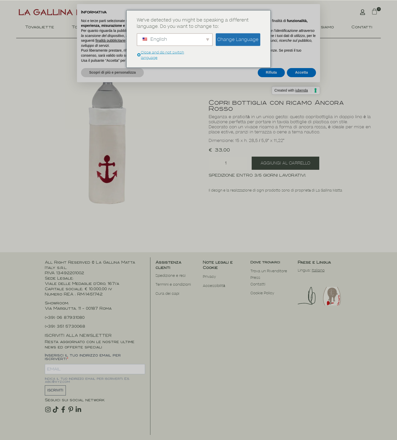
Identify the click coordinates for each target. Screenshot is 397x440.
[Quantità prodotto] (228, 163)
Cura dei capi (167, 293)
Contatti (361, 27)
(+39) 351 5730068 (65, 326)
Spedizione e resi (170, 275)
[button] (374, 12)
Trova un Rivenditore (268, 271)
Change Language (238, 39)
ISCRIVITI (55, 390)
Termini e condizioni (173, 284)
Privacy (209, 276)
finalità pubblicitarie (110, 40)
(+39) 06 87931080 (65, 318)
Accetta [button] (301, 72)
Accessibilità (214, 285)
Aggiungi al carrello (285, 163)
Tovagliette (39, 27)
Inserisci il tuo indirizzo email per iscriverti (83, 357)
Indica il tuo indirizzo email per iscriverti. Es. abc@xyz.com (87, 380)
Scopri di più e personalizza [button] (112, 72)
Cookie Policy (262, 293)
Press (255, 277)
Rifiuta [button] (271, 72)
